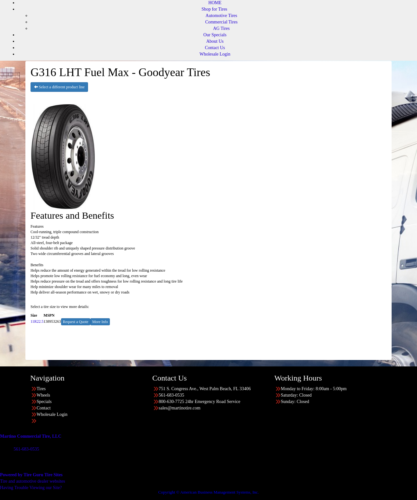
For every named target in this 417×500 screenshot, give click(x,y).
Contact (44, 408)
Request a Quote (75, 322)
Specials (44, 401)
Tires (41, 388)
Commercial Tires (221, 22)
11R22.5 (37, 321)
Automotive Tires (221, 15)
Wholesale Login (215, 54)
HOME (214, 2)
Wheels (43, 395)
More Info (100, 322)
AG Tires (221, 28)
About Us (215, 41)
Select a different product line (59, 87)
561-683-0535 (26, 449)
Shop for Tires (214, 9)
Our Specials (214, 34)
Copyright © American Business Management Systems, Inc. (208, 492)
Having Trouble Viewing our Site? (31, 487)
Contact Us (215, 47)
